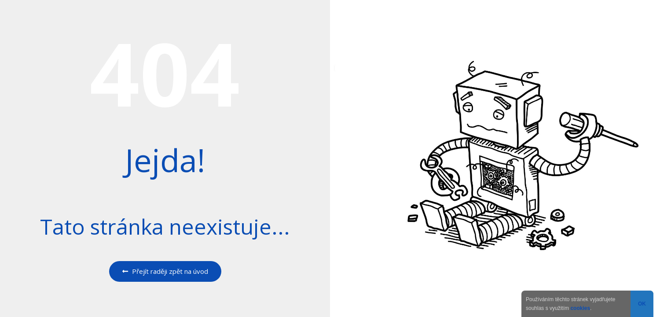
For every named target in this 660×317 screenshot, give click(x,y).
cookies (580, 308)
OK (642, 304)
